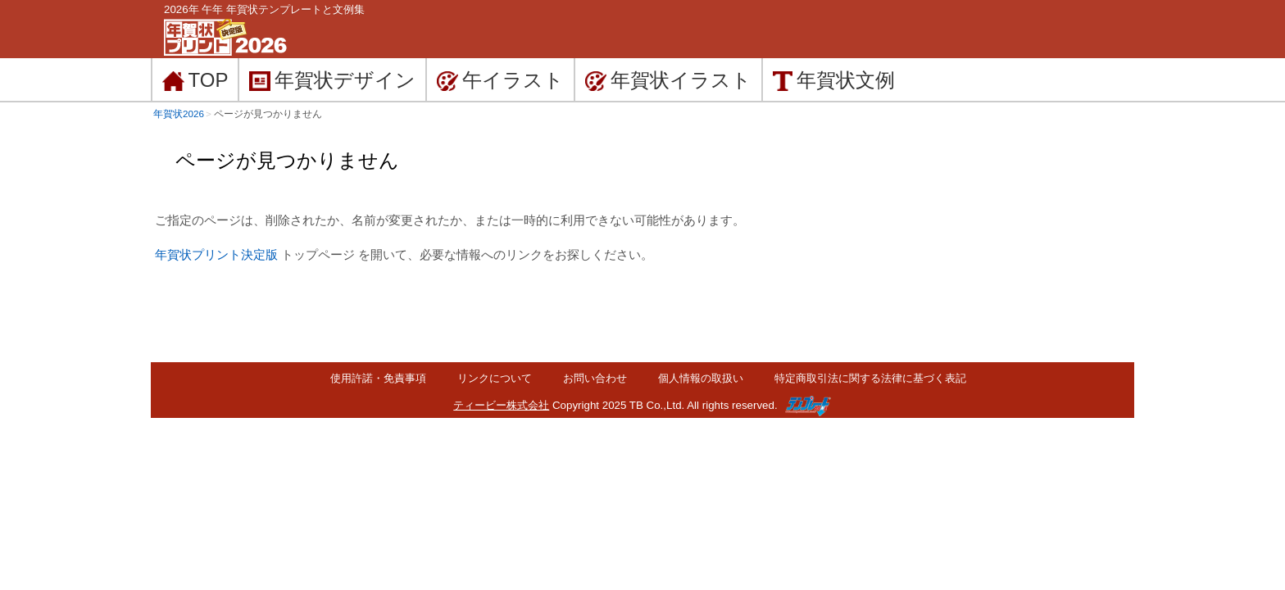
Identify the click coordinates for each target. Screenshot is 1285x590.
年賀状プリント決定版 (216, 254)
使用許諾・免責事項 (378, 378)
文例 (834, 80)
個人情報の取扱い (700, 378)
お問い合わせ (595, 378)
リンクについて (494, 378)
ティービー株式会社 (501, 405)
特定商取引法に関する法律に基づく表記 (870, 378)
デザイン (332, 80)
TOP (195, 80)
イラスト (668, 80)
